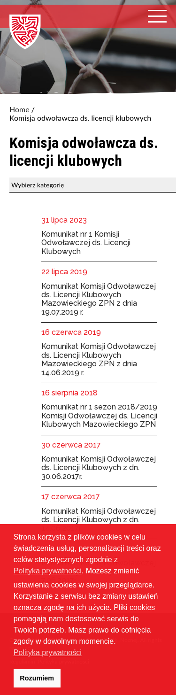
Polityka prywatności (48, 571)
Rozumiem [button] (37, 678)
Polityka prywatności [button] (48, 652)
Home (19, 109)
